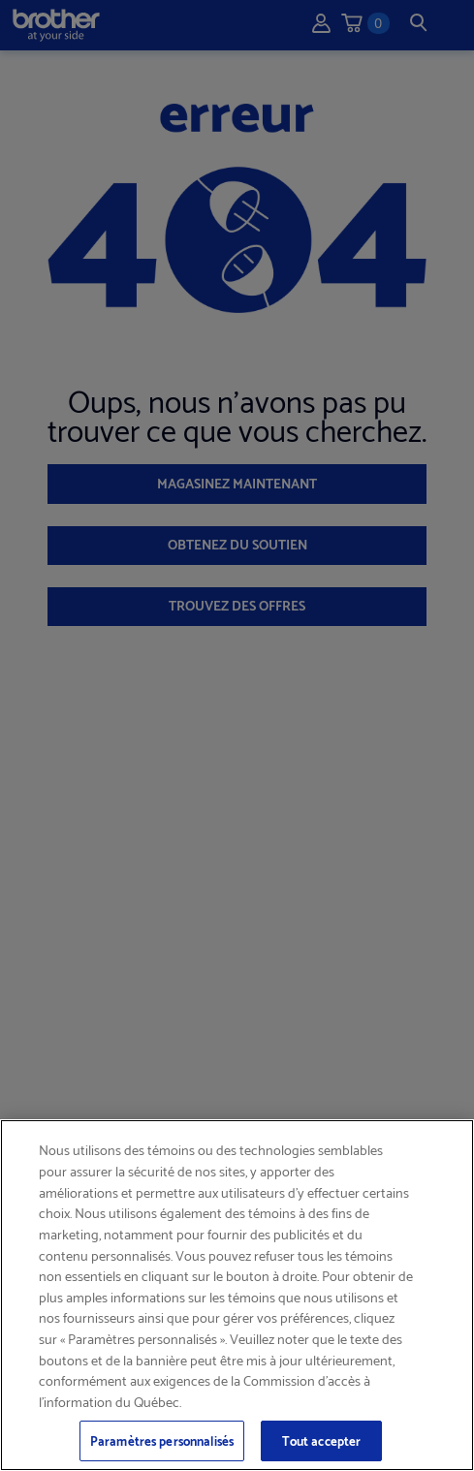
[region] (237, 1295)
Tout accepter (322, 1440)
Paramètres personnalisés (162, 1440)
